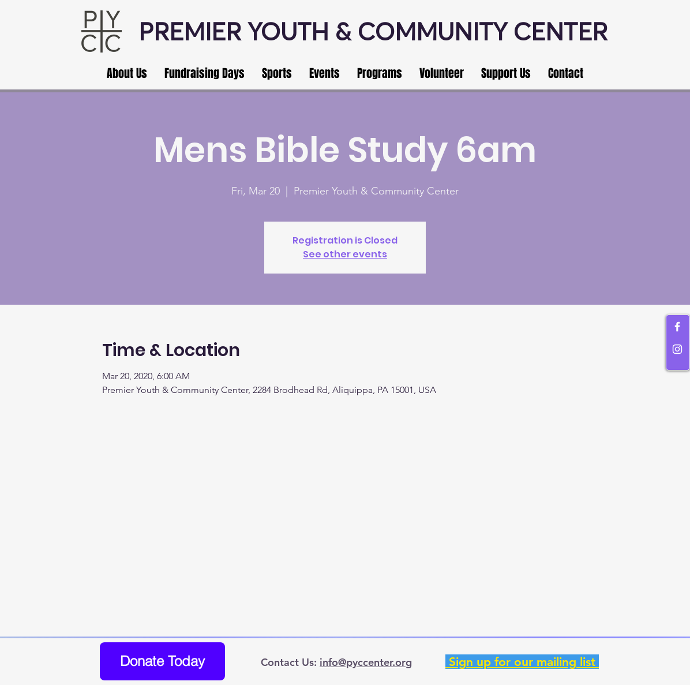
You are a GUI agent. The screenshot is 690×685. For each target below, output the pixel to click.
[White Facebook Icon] (677, 326)
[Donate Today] (162, 661)
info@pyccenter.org (366, 662)
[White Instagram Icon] (677, 349)
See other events (345, 254)
